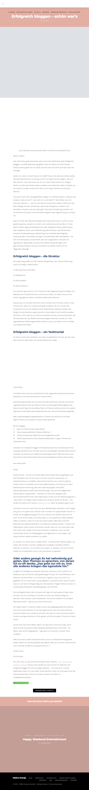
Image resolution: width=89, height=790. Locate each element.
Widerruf (42, 780)
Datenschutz (51, 778)
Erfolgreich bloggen (24, 12)
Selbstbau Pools (43, 503)
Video (62, 735)
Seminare (45, 12)
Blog (30, 778)
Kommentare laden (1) (44, 690)
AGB (50, 780)
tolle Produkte (52, 735)
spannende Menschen (59, 12)
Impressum (39, 778)
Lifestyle (37, 12)
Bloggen (12, 12)
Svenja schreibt (74, 12)
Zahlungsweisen (61, 780)
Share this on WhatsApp (21, 683)
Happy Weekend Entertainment (44, 739)
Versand (74, 780)
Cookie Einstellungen (67, 778)
